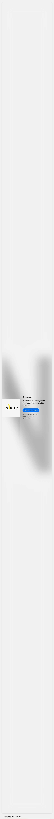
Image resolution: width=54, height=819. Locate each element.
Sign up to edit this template (31, 410)
